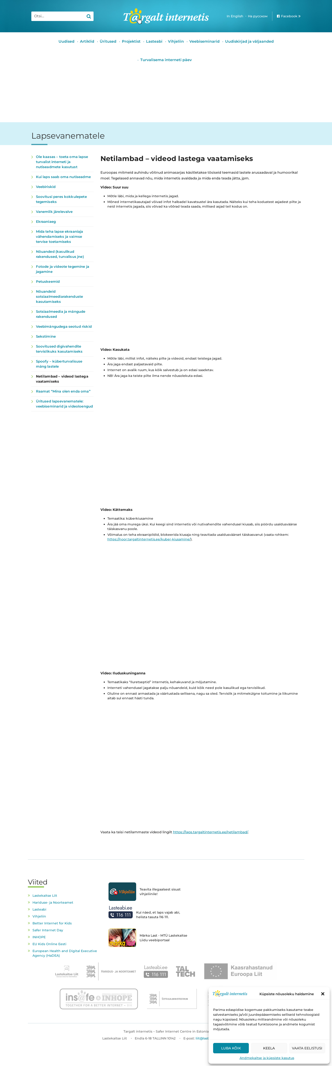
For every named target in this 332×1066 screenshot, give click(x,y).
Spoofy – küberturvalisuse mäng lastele (59, 364)
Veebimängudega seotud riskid (64, 326)
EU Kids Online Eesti (49, 944)
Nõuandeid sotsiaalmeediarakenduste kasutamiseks (59, 296)
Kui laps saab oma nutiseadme (63, 177)
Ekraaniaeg (46, 221)
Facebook (289, 16)
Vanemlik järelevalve (54, 211)
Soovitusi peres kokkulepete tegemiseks (61, 199)
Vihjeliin (176, 41)
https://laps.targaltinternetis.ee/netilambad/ (210, 832)
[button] (322, 994)
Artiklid (87, 41)
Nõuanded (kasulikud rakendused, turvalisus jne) (60, 254)
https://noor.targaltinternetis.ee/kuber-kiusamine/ (149, 539)
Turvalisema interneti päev (166, 60)
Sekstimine (46, 336)
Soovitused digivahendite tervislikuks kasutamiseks (59, 349)
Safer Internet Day (47, 930)
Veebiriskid (46, 187)
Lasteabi (154, 41)
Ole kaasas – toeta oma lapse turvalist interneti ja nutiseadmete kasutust (62, 162)
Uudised (66, 41)
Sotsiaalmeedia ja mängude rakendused (60, 314)
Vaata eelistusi (307, 1048)
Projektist (131, 41)
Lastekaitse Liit (44, 895)
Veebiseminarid (204, 41)
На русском (257, 16)
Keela (269, 1048)
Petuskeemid (48, 281)
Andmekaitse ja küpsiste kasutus (267, 1058)
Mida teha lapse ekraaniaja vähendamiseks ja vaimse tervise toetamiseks (59, 236)
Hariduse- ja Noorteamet (52, 902)
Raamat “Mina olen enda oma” (63, 391)
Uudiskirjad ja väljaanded (249, 41)
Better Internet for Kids (52, 923)
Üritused (108, 41)
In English (235, 16)
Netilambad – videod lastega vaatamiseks (62, 379)
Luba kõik (231, 1048)
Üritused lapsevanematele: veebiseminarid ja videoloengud (64, 403)
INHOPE (39, 937)
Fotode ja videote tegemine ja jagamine (62, 269)
